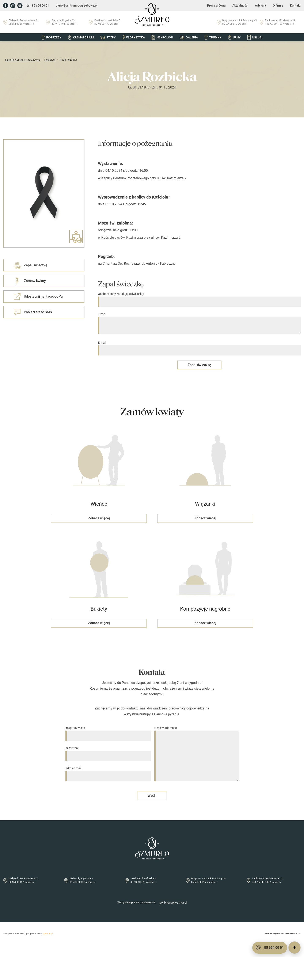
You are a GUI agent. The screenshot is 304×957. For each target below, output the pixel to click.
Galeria (189, 37)
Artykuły (260, 5)
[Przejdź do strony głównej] (152, 14)
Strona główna (216, 5)
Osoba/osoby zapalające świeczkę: (199, 297)
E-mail (199, 346)
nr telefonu (108, 752)
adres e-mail (108, 772)
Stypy (108, 37)
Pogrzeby (51, 37)
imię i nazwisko (108, 731)
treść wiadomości (196, 754)
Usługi (254, 37)
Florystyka (133, 37)
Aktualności (240, 5)
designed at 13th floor (13, 933)
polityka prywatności (173, 902)
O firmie (278, 5)
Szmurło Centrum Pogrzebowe (22, 59)
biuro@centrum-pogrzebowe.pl (77, 5)
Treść (199, 323)
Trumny (213, 37)
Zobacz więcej (99, 518)
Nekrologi (162, 37)
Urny (234, 37)
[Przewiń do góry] (294, 947)
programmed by (40, 933)
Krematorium (81, 37)
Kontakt (295, 5)
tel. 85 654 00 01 (38, 5)
